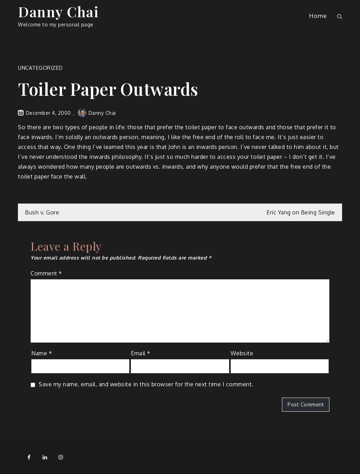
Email (140, 353)
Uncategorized (40, 67)
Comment (46, 273)
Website (242, 353)
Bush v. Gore (42, 212)
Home (318, 15)
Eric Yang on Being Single (300, 212)
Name (41, 353)
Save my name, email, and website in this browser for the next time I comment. (146, 384)
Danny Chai (58, 11)
